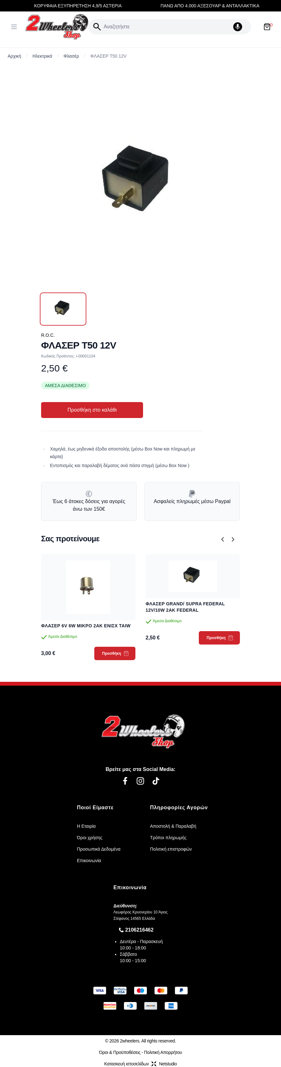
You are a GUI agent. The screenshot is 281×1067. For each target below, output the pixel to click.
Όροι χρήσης (89, 837)
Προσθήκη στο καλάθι (92, 410)
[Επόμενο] (233, 539)
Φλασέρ (71, 56)
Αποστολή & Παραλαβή (173, 826)
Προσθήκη (115, 653)
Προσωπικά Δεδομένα (98, 849)
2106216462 (139, 930)
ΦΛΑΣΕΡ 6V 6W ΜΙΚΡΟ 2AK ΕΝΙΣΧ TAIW (86, 625)
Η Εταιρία (86, 826)
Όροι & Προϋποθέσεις (119, 1052)
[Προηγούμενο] (223, 539)
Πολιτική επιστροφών (171, 849)
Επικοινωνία (89, 860)
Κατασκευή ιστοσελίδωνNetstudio (140, 1063)
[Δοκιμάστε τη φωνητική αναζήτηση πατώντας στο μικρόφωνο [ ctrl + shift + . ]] (241, 26)
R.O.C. (48, 335)
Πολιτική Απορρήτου (163, 1052)
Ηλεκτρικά (42, 56)
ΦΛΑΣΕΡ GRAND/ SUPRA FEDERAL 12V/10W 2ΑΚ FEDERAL (185, 607)
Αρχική (14, 56)
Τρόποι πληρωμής (168, 837)
